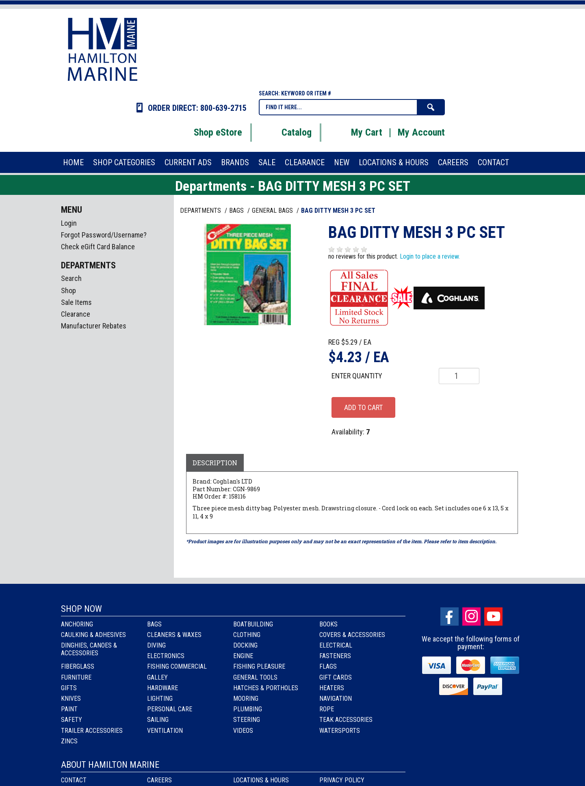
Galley (157, 677)
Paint (69, 709)
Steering (246, 719)
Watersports (339, 730)
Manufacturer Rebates (93, 326)
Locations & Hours (261, 780)
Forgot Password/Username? (104, 235)
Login (69, 223)
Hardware (162, 688)
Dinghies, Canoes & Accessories (89, 649)
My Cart (356, 132)
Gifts (69, 688)
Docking (245, 645)
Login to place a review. (430, 256)
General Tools (255, 677)
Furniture (76, 677)
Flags (328, 666)
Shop (68, 290)
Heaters (331, 688)
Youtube (493, 616)
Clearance (75, 314)
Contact (74, 780)
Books (328, 624)
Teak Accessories (346, 719)
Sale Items (76, 302)
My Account (421, 132)
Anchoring (77, 624)
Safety (71, 719)
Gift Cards (335, 677)
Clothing (246, 635)
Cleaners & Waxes (174, 635)
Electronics (165, 656)
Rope (326, 709)
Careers (159, 780)
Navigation (335, 698)
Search (71, 278)
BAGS (237, 210)
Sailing (158, 719)
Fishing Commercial (177, 666)
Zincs (69, 741)
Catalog (286, 132)
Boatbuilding (253, 624)
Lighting (160, 698)
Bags (154, 624)
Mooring (245, 698)
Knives (71, 698)
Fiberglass (77, 666)
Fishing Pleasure (259, 666)
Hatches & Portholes (265, 688)
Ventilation (165, 730)
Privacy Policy (341, 780)
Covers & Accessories (352, 635)
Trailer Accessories (92, 730)
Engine (243, 656)
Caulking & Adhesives (93, 635)
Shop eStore (207, 132)
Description (215, 462)
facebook (449, 616)
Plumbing (247, 709)
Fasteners (335, 656)
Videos (243, 730)
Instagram (471, 616)
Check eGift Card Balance (98, 246)
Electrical (335, 645)
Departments (201, 210)
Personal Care (169, 709)
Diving (156, 645)
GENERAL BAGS (273, 210)
